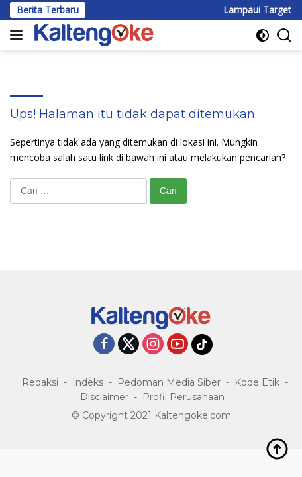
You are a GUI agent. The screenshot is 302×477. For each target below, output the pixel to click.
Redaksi (40, 382)
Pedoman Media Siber (169, 382)
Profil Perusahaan (183, 397)
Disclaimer (104, 397)
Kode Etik (256, 382)
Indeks (87, 382)
